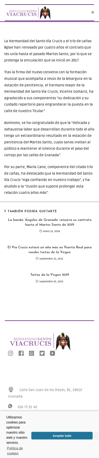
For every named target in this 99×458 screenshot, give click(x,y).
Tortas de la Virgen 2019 (49, 275)
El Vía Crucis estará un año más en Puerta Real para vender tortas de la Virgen (49, 250)
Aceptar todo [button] (62, 438)
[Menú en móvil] (93, 12)
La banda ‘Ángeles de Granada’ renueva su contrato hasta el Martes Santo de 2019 (49, 222)
